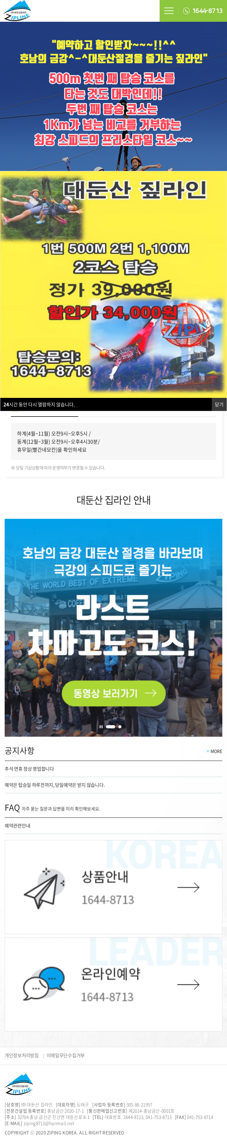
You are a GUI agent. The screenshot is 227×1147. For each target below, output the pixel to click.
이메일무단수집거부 (66, 1055)
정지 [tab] (101, 726)
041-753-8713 (159, 1117)
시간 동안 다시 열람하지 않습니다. (39, 404)
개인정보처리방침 (22, 1055)
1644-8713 (202, 10)
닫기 (219, 404)
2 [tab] (119, 726)
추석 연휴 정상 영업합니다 (29, 768)
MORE (214, 751)
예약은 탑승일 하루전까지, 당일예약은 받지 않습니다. (55, 784)
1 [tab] (110, 726)
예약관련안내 (17, 825)
